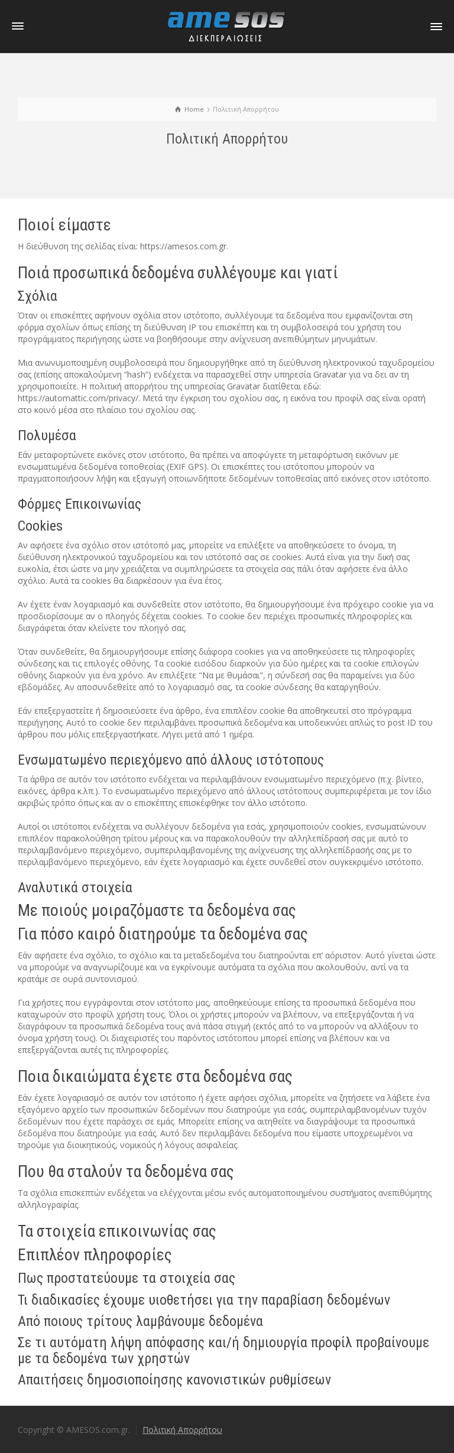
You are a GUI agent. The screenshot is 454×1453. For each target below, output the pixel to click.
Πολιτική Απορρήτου (182, 1429)
